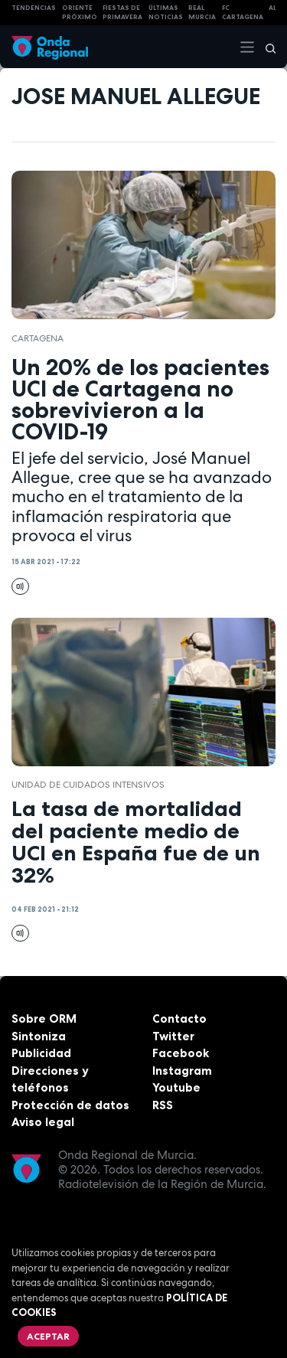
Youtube (176, 1087)
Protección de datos (70, 1105)
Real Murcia (202, 12)
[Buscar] (266, 46)
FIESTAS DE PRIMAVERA (122, 12)
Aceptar (48, 1336)
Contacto (179, 1018)
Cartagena (37, 338)
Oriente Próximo (79, 12)
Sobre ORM (44, 1018)
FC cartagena (242, 12)
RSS (162, 1105)
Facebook (180, 1053)
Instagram (182, 1070)
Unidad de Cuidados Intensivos (88, 785)
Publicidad (41, 1053)
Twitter (173, 1036)
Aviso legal (42, 1122)
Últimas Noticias (165, 12)
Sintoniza (38, 1036)
